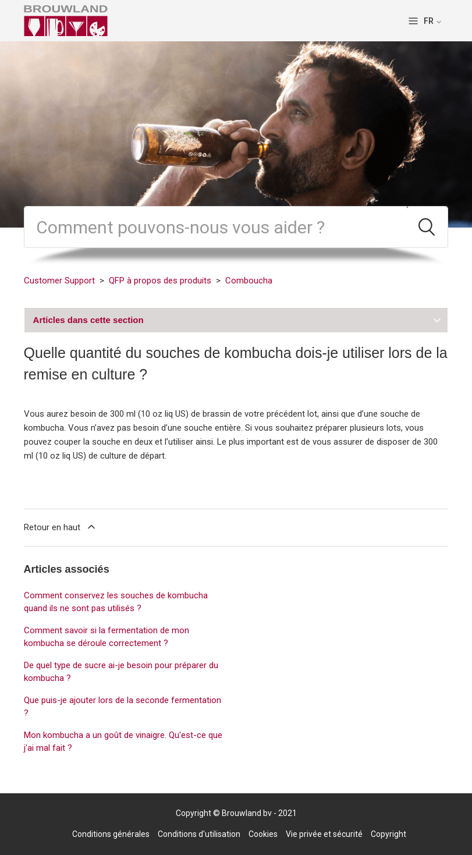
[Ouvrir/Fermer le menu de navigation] (413, 20)
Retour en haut (60, 527)
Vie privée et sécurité (324, 834)
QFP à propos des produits (160, 280)
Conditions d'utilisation (199, 834)
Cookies (263, 834)
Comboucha (248, 280)
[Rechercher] (215, 227)
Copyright (388, 834)
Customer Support (59, 280)
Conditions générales (111, 834)
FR (433, 21)
